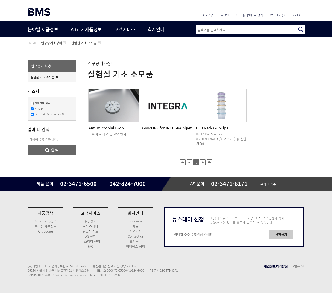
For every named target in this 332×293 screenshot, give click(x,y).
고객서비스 (124, 29)
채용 (136, 226)
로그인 (225, 15)
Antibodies (45, 231)
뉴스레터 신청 (90, 241)
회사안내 (156, 29)
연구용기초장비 (42, 66)
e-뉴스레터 (90, 226)
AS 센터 (90, 236)
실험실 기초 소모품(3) (44, 77)
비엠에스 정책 (135, 246)
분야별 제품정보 (43, 29)
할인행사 (91, 221)
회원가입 (208, 15)
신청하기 (281, 234)
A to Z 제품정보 (86, 29)
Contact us (135, 236)
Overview (135, 221)
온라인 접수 (270, 184)
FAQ (90, 246)
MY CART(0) (277, 15)
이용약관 (298, 266)
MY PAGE (298, 15)
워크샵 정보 (90, 231)
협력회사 (136, 231)
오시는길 (136, 241)
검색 (52, 149)
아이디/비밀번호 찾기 (249, 15)
